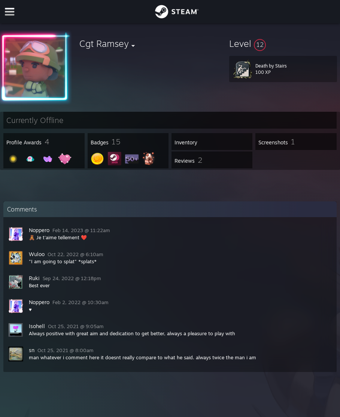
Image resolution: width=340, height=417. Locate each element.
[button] (283, 43)
